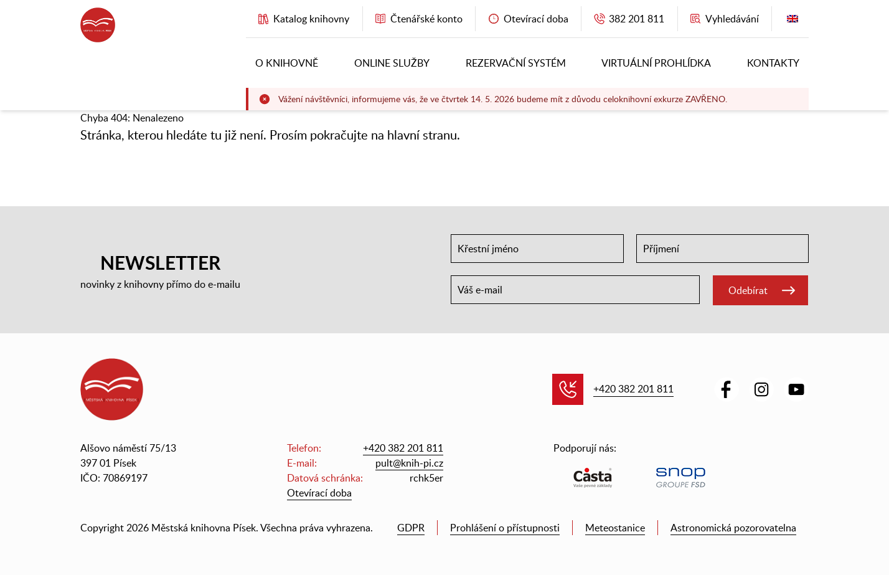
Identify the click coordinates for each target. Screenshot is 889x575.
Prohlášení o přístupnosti (505, 528)
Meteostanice (615, 528)
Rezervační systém (516, 63)
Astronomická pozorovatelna (733, 528)
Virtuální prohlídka (656, 63)
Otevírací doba (319, 493)
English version (792, 21)
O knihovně (286, 63)
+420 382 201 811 (633, 389)
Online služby (392, 63)
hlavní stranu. (423, 134)
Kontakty (773, 63)
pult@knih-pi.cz (409, 463)
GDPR (411, 528)
